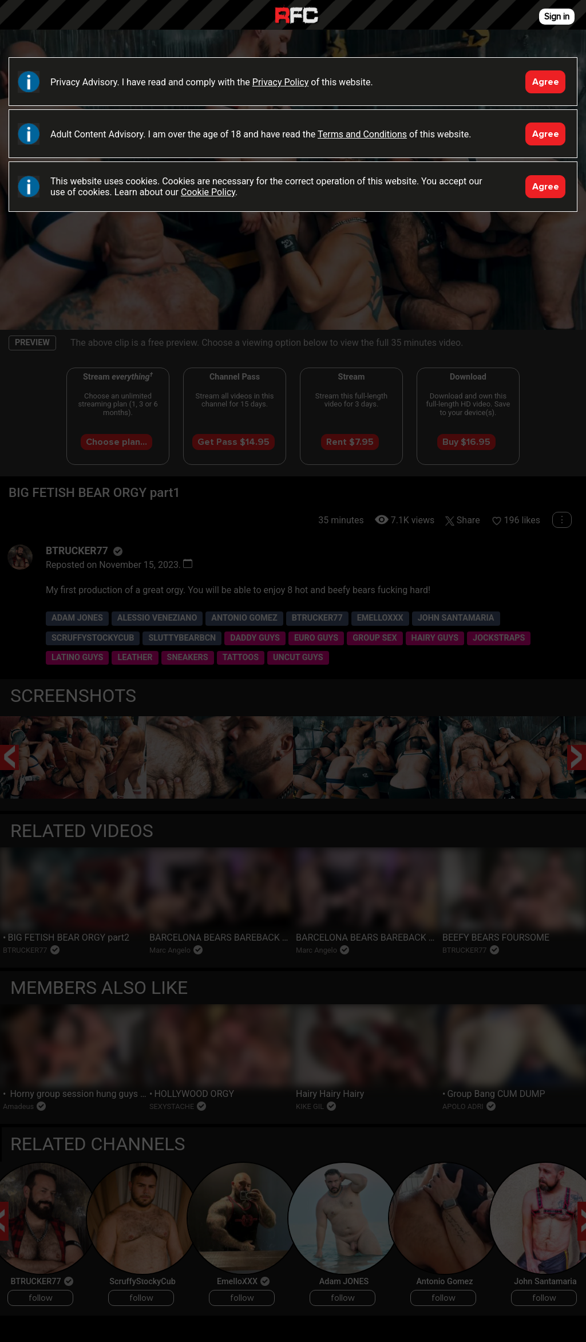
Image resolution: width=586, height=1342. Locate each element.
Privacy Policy (280, 82)
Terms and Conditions (362, 134)
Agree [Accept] (545, 81)
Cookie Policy (208, 192)
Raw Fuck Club (296, 16)
